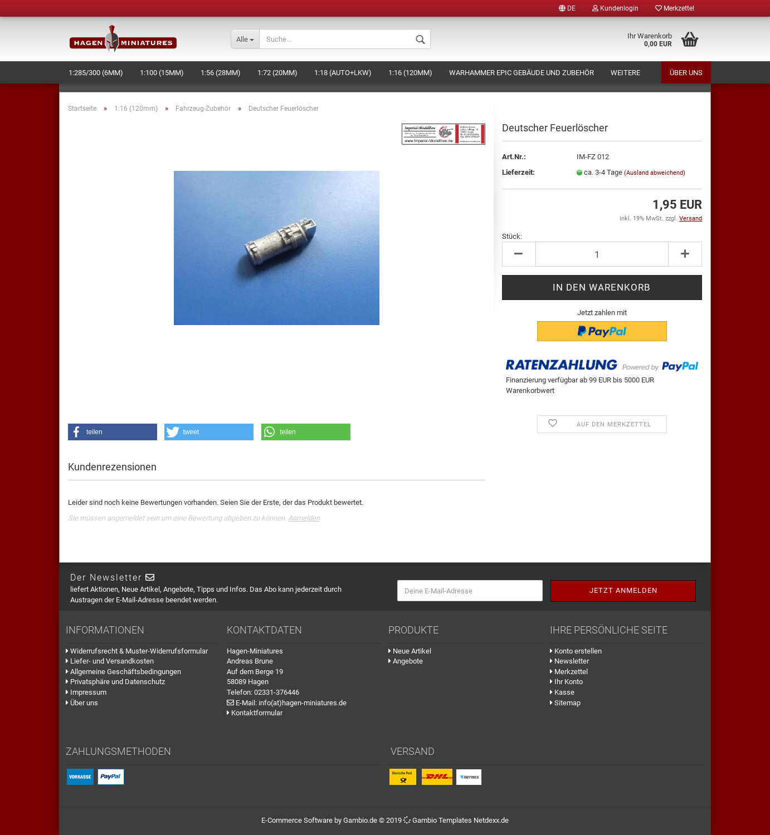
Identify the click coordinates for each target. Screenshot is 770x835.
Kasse (562, 692)
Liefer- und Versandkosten (110, 661)
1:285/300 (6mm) (96, 72)
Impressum (86, 692)
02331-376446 (276, 692)
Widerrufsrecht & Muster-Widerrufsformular (137, 651)
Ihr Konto (566, 681)
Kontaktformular (254, 713)
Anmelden (304, 518)
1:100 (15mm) (162, 72)
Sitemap (565, 703)
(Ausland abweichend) (654, 172)
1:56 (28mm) (221, 72)
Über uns (686, 72)
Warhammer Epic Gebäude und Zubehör (521, 72)
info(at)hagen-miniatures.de (303, 703)
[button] (112, 432)
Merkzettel (674, 8)
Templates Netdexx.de (473, 820)
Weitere (625, 72)
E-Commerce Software (297, 820)
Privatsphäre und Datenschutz (115, 681)
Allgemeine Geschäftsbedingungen (123, 671)
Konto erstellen (576, 651)
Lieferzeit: (518, 172)
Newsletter (569, 661)
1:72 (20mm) (277, 72)
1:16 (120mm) (410, 72)
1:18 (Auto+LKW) (343, 72)
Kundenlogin (615, 8)
